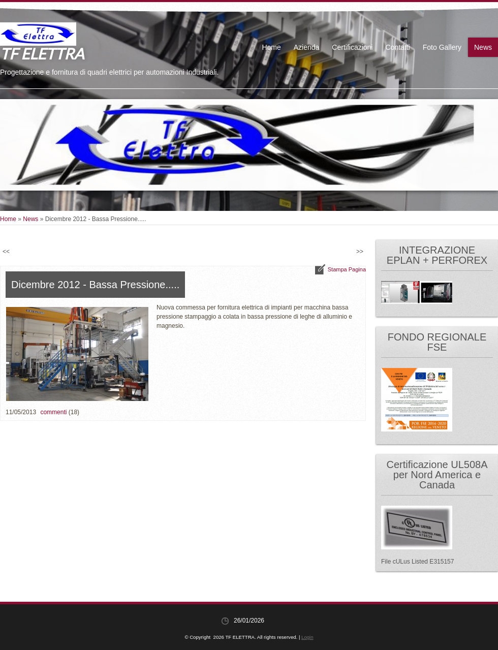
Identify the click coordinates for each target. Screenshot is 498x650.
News (483, 47)
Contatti (397, 47)
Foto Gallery (442, 47)
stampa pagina (347, 269)
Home (271, 47)
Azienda (307, 47)
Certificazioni (352, 47)
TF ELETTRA (42, 53)
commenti (53, 412)
